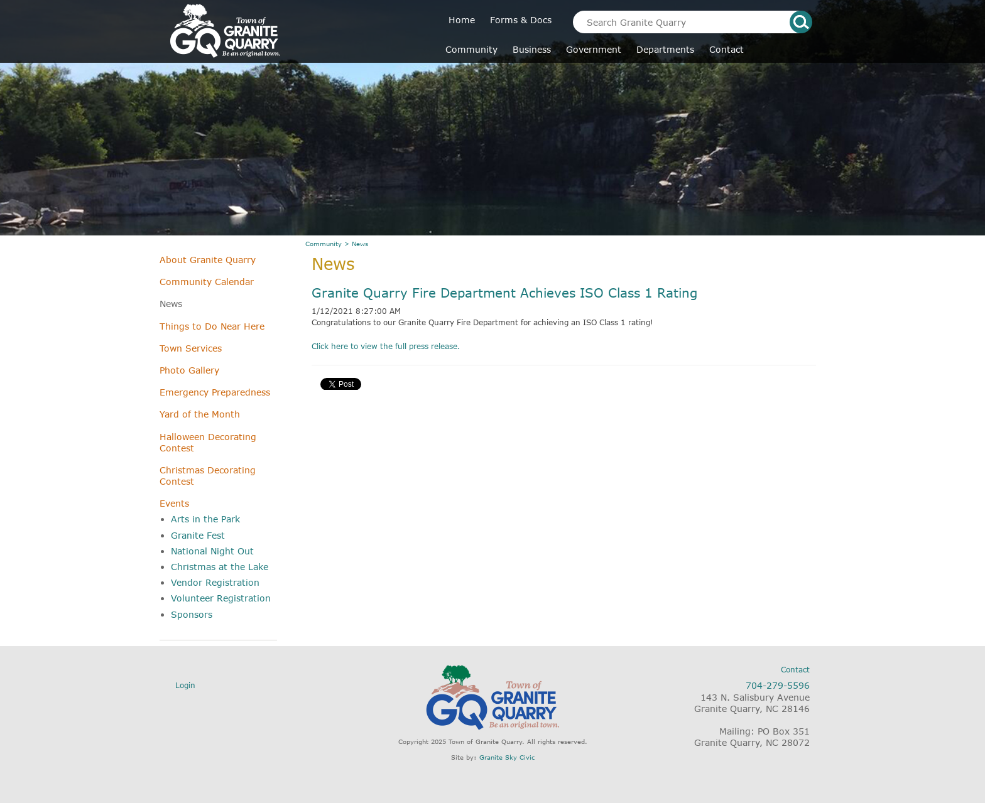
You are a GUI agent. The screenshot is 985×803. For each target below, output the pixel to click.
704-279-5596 (778, 685)
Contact (726, 49)
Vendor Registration (215, 582)
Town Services (191, 348)
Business (532, 49)
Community (471, 49)
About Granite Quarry (208, 259)
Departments (665, 49)
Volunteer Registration (221, 598)
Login (185, 685)
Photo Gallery (189, 370)
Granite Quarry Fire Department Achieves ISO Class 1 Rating (504, 292)
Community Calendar (207, 281)
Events (174, 503)
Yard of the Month (200, 414)
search (801, 22)
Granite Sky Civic (507, 757)
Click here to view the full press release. (386, 346)
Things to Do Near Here (212, 326)
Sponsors (191, 614)
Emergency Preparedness (215, 392)
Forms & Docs (521, 19)
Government (593, 49)
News (171, 303)
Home (462, 19)
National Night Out (212, 551)
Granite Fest (198, 535)
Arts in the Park (205, 519)
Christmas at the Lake (219, 566)
